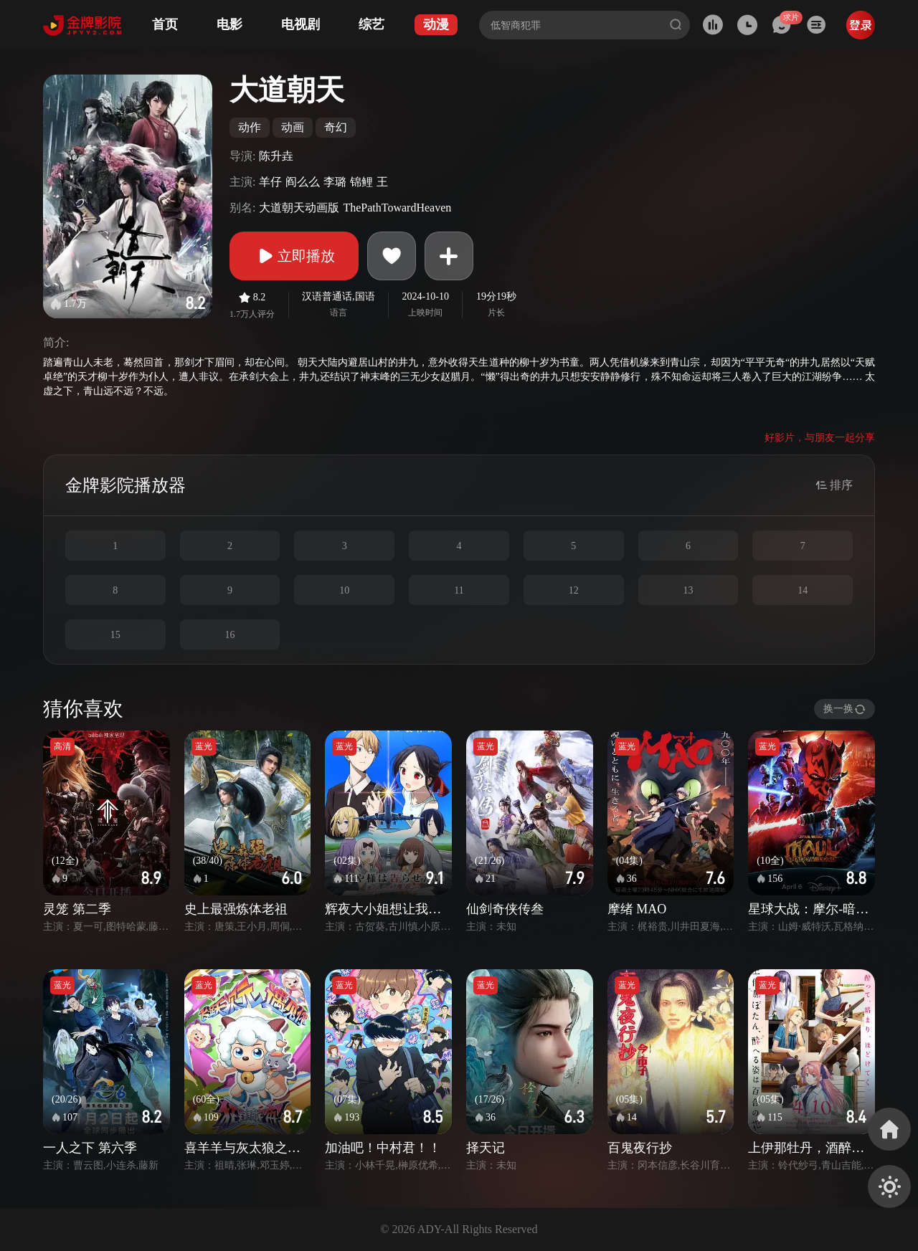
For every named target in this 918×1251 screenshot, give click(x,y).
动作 (249, 127)
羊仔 (270, 182)
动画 (292, 127)
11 (458, 590)
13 (688, 590)
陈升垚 (276, 156)
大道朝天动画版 (299, 207)
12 (574, 590)
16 (230, 634)
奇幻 (335, 127)
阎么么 (302, 182)
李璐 (334, 182)
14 (803, 590)
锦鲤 (361, 182)
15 (115, 634)
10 (344, 590)
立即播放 (294, 256)
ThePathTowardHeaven (397, 207)
